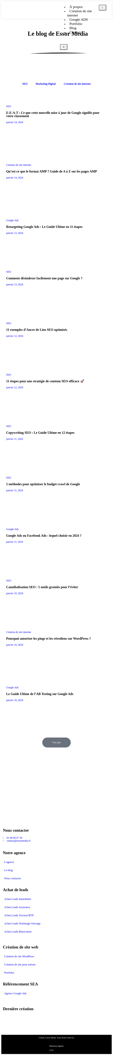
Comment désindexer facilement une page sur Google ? (44, 278)
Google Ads (12, 220)
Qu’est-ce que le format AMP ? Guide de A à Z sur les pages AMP (51, 171)
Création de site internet (79, 13)
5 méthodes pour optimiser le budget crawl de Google (43, 484)
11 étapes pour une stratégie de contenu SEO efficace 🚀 (45, 381)
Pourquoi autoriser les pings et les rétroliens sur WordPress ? (48, 638)
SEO (8, 106)
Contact (74, 32)
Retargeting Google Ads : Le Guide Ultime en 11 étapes (44, 227)
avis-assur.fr (9, 1019)
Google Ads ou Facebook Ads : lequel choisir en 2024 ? (43, 535)
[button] (56, 742)
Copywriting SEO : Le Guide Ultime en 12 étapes (40, 432)
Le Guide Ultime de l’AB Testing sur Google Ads (39, 694)
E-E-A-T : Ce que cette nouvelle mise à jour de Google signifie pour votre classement (52, 114)
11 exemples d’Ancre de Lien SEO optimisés (36, 329)
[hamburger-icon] (102, 7)
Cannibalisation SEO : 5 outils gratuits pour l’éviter (42, 587)
